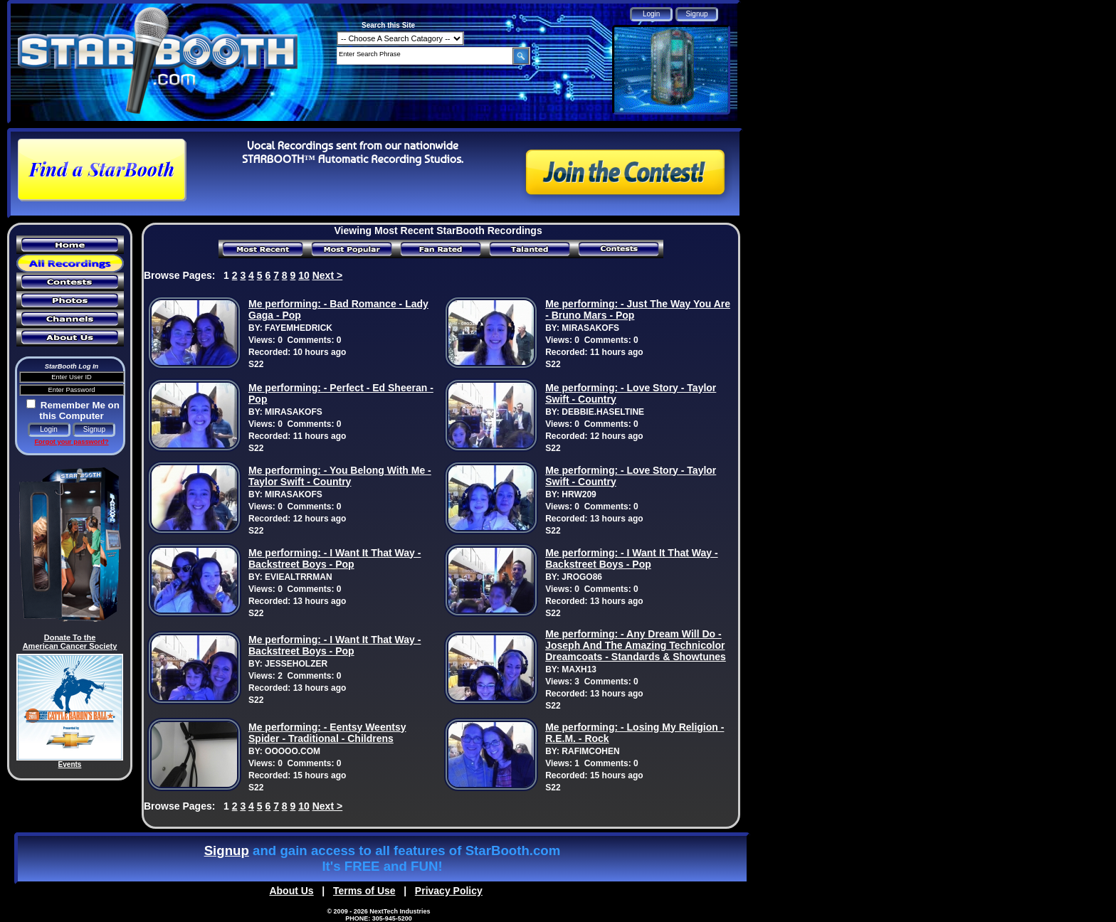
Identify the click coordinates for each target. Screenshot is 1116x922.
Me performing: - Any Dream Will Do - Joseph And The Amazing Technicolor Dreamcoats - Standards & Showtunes (635, 645)
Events (70, 764)
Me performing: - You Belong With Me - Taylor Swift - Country (339, 476)
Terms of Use (364, 890)
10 (304, 275)
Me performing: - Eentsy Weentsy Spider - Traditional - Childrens (327, 732)
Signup (226, 850)
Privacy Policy (449, 890)
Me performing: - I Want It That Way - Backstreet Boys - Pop (334, 558)
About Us (291, 890)
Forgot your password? (71, 441)
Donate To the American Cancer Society (70, 641)
